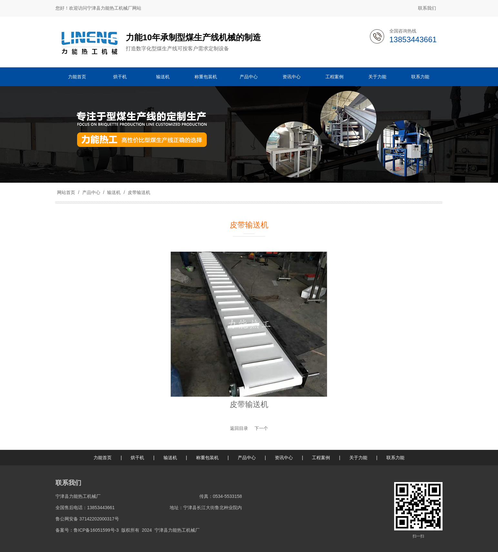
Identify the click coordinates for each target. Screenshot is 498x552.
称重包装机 (207, 457)
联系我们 (427, 8)
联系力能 (395, 457)
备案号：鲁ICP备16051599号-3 (87, 530)
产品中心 (91, 192)
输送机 (114, 192)
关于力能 (358, 457)
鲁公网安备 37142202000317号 (87, 518)
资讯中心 (284, 457)
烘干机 (137, 457)
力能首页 (103, 457)
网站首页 (66, 192)
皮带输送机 (138, 192)
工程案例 (321, 457)
